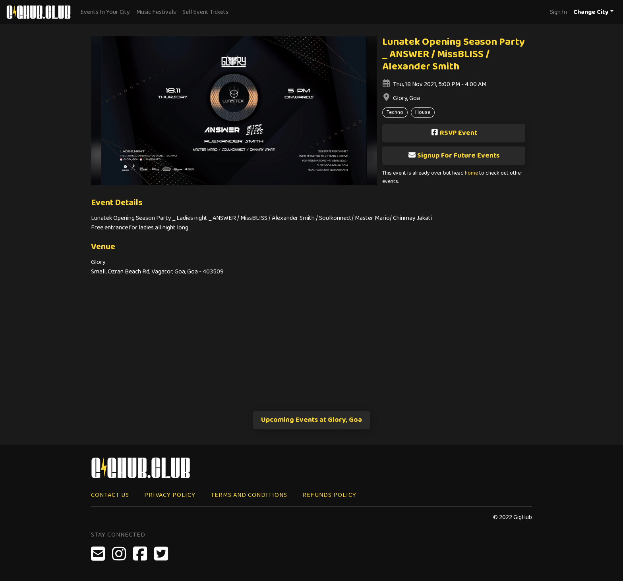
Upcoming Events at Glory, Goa (311, 420)
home (471, 173)
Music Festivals (156, 12)
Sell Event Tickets (205, 12)
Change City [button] (591, 12)
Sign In (558, 12)
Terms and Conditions (249, 495)
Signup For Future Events (453, 155)
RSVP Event (454, 133)
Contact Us (110, 495)
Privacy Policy (169, 495)
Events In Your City (105, 12)
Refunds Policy (329, 495)
